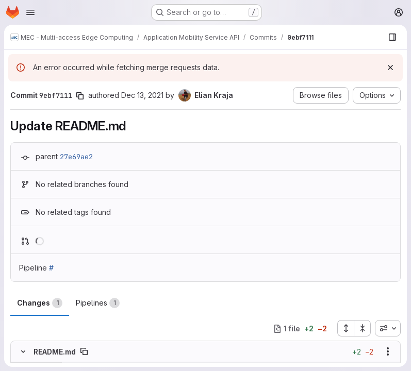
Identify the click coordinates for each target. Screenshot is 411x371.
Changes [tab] (39, 303)
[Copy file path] (84, 352)
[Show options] (388, 352)
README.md (55, 351)
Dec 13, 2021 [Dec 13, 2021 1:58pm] (142, 95)
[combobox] (388, 328)
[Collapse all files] (362, 328)
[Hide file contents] (23, 352)
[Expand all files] (345, 328)
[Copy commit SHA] (80, 96)
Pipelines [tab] (98, 303)
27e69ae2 (76, 156)
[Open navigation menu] (30, 12)
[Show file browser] (392, 37)
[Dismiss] (390, 67)
